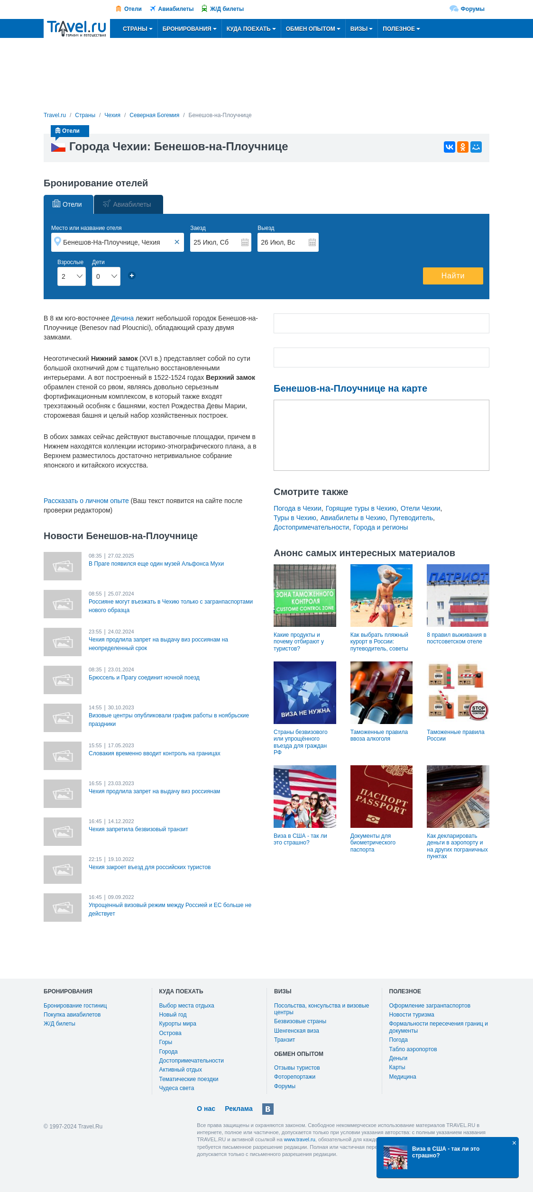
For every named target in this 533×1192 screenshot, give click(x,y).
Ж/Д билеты (227, 9)
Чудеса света (176, 1088)
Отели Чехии (421, 508)
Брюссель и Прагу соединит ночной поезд (144, 677)
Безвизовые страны (300, 1021)
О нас (206, 1108)
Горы (166, 1042)
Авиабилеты (176, 9)
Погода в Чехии (298, 508)
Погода (398, 1039)
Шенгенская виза (296, 1030)
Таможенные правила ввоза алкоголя (379, 735)
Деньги (398, 1058)
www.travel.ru (299, 1139)
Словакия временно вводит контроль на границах (155, 753)
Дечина (122, 318)
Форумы (473, 9)
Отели (133, 9)
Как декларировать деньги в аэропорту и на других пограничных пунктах (457, 846)
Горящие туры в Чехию (361, 508)
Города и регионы (380, 527)
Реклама (239, 1108)
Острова (170, 1033)
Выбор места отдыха (186, 1005)
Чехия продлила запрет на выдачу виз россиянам (154, 791)
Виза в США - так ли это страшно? (300, 839)
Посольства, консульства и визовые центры (321, 1009)
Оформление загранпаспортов (430, 1005)
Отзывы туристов (297, 1067)
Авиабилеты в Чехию (353, 518)
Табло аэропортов (413, 1049)
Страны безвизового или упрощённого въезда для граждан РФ (301, 742)
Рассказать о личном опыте (86, 500)
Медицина (402, 1076)
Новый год (173, 1014)
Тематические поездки (189, 1079)
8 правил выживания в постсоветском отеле (456, 638)
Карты (397, 1067)
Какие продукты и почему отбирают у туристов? (299, 642)
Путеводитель (411, 518)
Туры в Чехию (295, 518)
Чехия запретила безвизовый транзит (138, 829)
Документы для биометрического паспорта (372, 843)
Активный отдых (180, 1069)
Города (168, 1051)
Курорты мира (177, 1023)
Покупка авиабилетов (72, 1014)
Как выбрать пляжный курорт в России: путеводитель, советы (379, 642)
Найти (453, 276)
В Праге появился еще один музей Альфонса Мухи (156, 563)
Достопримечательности (311, 527)
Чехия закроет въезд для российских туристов (150, 867)
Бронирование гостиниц (75, 1005)
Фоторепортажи (294, 1076)
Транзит (284, 1039)
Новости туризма (411, 1014)
